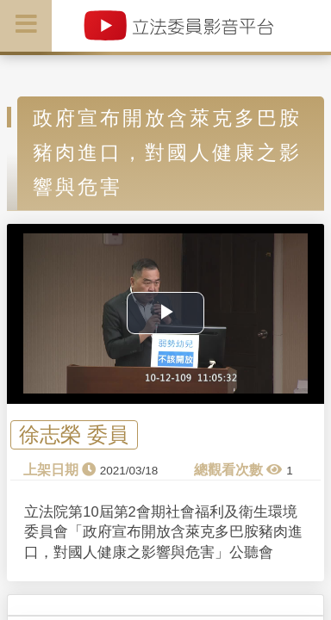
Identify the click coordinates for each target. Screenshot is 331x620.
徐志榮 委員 (73, 434)
